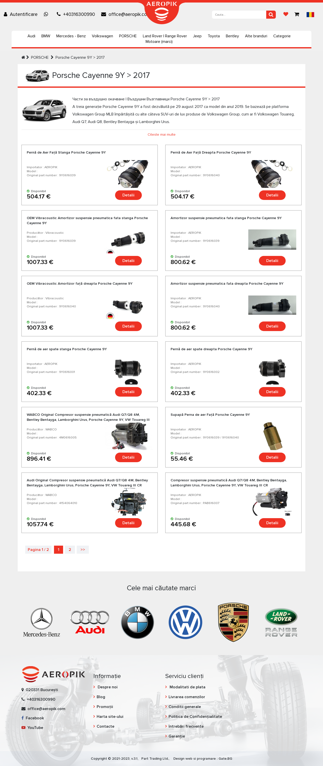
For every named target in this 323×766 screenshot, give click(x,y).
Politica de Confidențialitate (195, 716)
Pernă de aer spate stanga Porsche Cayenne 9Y (67, 349)
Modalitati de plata (187, 687)
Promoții (105, 706)
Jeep (197, 36)
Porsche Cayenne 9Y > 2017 (80, 57)
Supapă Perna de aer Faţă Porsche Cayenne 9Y (210, 415)
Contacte (105, 726)
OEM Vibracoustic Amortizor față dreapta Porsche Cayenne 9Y (79, 283)
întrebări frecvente (186, 726)
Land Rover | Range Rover (165, 36)
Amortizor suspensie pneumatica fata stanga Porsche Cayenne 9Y (226, 218)
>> (82, 549)
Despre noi (107, 687)
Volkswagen (102, 36)
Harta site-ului (110, 716)
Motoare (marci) (159, 41)
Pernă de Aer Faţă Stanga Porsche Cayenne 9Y (66, 152)
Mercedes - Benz (71, 36)
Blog (101, 696)
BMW (45, 36)
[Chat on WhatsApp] (47, 14)
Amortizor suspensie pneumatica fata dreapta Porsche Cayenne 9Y (227, 283)
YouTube (32, 727)
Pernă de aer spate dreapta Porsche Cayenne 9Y (211, 349)
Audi (31, 36)
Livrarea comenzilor (187, 696)
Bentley (232, 36)
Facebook (32, 718)
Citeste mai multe (162, 134)
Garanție (177, 736)
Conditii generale (185, 706)
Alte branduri (256, 36)
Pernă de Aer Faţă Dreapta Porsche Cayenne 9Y (211, 152)
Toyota (214, 36)
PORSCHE (128, 36)
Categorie (282, 36)
